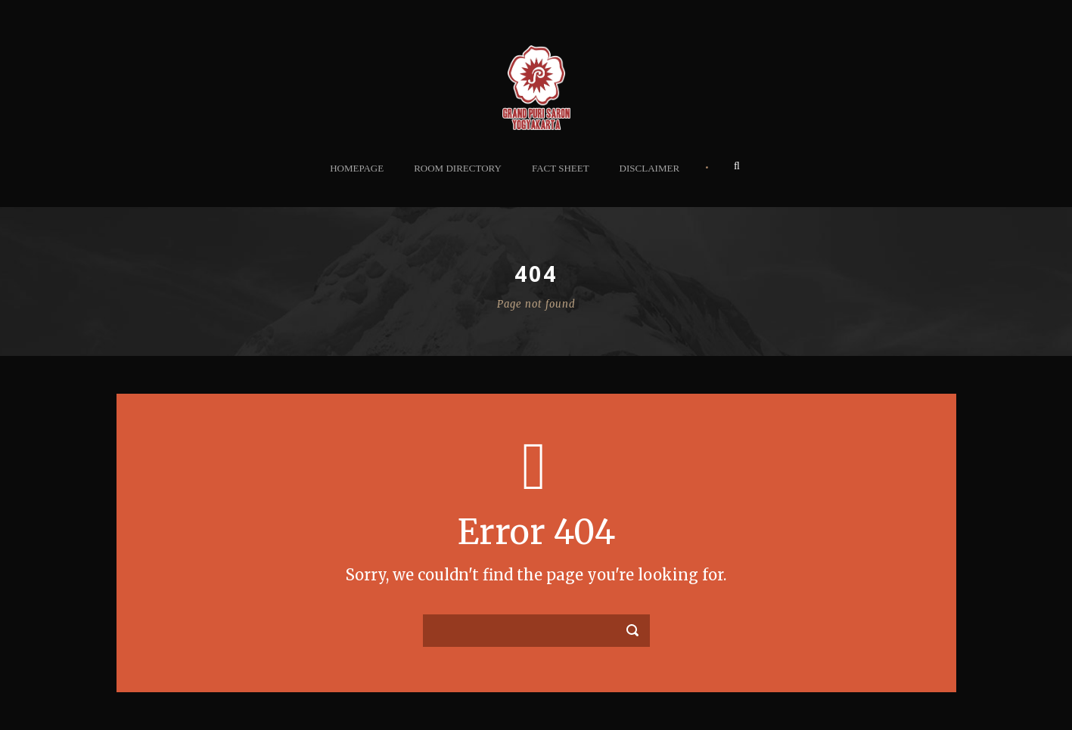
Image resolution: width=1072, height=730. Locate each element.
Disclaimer (649, 168)
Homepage (357, 168)
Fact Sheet (560, 168)
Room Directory (458, 168)
